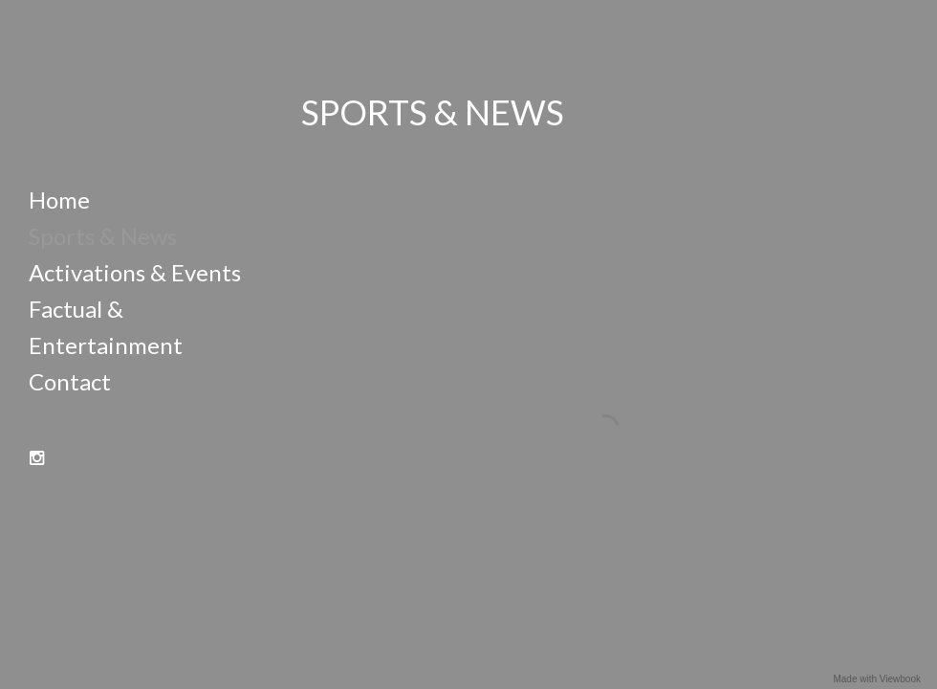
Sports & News (103, 236)
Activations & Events (135, 272)
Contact (70, 381)
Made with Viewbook (877, 679)
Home (59, 199)
